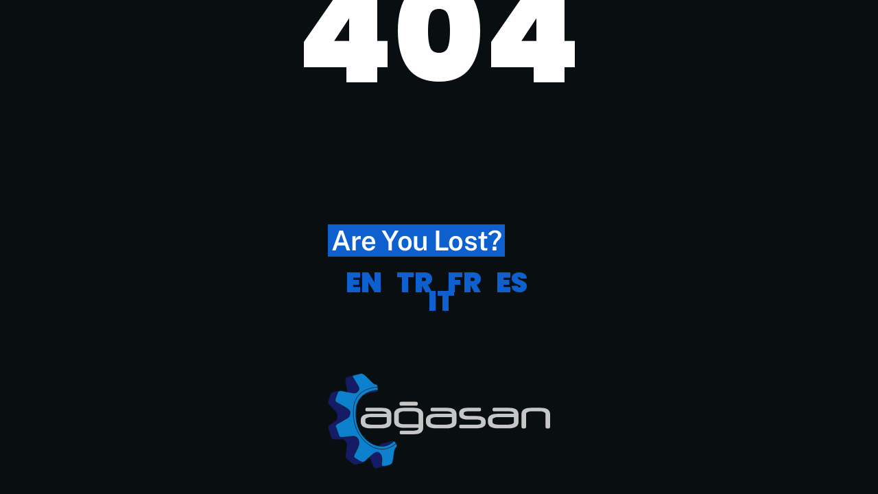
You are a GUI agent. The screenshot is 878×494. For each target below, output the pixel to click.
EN (364, 282)
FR (464, 282)
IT (441, 301)
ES (511, 282)
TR (414, 282)
